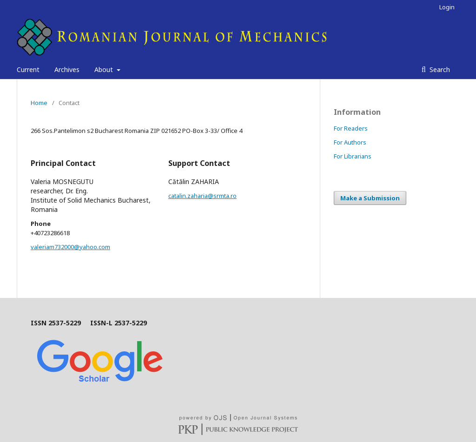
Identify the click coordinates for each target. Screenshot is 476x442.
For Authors (350, 142)
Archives (66, 69)
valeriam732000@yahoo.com (70, 247)
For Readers (351, 128)
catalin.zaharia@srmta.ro (202, 195)
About (104, 69)
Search (439, 69)
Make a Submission (370, 198)
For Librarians (352, 156)
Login (447, 7)
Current (28, 69)
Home (39, 103)
